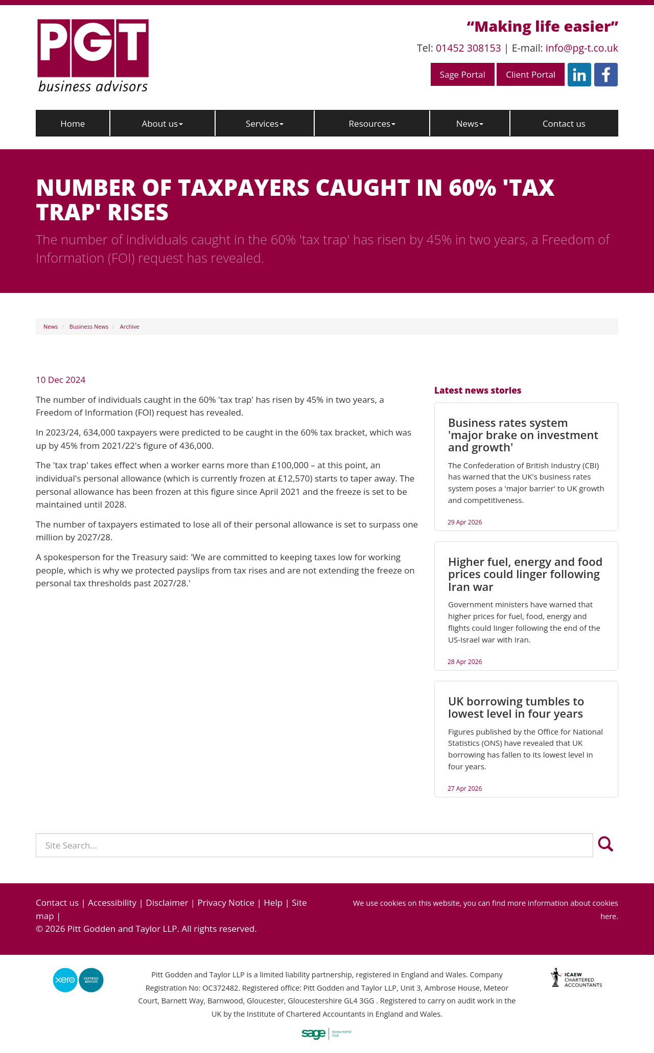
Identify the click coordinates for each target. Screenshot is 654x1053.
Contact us (564, 123)
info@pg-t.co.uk (582, 48)
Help (273, 902)
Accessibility (112, 902)
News (470, 123)
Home (72, 123)
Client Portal (530, 74)
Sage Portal (462, 74)
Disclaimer (167, 902)
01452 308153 (468, 48)
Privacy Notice (226, 902)
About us (162, 123)
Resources (372, 123)
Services (265, 123)
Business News (88, 326)
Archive (129, 326)
